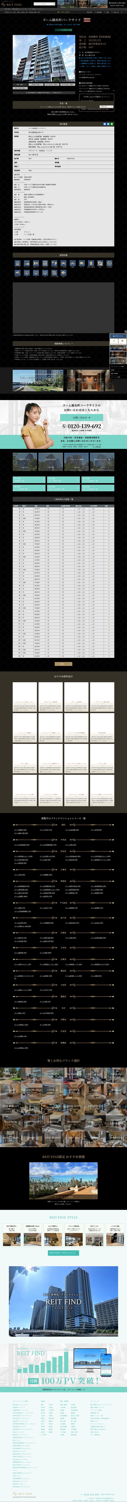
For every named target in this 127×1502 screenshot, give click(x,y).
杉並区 (51, 1426)
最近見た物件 (114, 342)
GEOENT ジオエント (19, 1484)
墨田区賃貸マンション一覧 (19, 9)
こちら (58, 114)
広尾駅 (62, 1413)
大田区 (43, 1421)
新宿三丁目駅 (75, 1415)
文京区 (43, 1415)
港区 (42, 1405)
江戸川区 (43, 1435)
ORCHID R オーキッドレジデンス (23, 1429)
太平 (38, 132)
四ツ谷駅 (73, 1421)
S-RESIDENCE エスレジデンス (22, 1448)
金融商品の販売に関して (98, 1426)
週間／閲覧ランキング (97, 1407)
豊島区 (51, 1421)
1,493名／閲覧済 (65, 12)
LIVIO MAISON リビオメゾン (21, 1478)
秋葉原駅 (73, 1435)
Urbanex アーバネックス (20, 1421)
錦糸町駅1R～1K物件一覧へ (55, 479)
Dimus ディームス (18, 1432)
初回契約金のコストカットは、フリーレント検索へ (62, 1389)
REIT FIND (7, 9)
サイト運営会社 (97, 446)
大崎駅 (73, 1426)
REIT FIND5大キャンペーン (63, 1252)
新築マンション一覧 (96, 1415)
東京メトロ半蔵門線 (35, 136)
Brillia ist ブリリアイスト (20, 1435)
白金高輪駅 (63, 1415)
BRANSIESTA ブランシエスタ (22, 1462)
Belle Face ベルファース (20, 1481)
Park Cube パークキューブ (21, 1418)
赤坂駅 (62, 1410)
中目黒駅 (73, 1429)
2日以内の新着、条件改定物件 (99, 1418)
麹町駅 (73, 1424)
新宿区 (43, 1410)
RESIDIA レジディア (19, 1407)
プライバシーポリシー (97, 1424)
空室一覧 (116, 12)
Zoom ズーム (17, 1476)
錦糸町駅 (46, 136)
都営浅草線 (32, 147)
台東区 (51, 1415)
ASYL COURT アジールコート (22, 1465)
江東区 (51, 1407)
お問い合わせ (80, 417)
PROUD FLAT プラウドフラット (22, 1415)
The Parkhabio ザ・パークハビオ (23, 1413)
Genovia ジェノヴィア (19, 1451)
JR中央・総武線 (34, 139)
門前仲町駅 (74, 1410)
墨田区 (35, 132)
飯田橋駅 (73, 1418)
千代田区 (51, 1410)
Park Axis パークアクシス (20, 1405)
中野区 (43, 1426)
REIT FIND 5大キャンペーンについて (101, 1405)
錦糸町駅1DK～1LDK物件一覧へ (57, 488)
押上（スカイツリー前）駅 (52, 144)
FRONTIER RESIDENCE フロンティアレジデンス (25, 1469)
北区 (42, 1424)
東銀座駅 (63, 1429)
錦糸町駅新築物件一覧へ (19, 479)
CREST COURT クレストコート (22, 1456)
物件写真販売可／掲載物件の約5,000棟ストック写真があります (45, 92)
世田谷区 (51, 1418)
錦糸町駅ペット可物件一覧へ (21, 488)
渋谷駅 (73, 1405)
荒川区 (51, 1424)
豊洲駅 (73, 1413)
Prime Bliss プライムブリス (21, 1487)
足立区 (43, 1432)
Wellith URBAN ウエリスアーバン (23, 1473)
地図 (107, 12)
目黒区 (51, 1413)
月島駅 (62, 1435)
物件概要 (99, 12)
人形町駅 (63, 1424)
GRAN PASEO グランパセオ (21, 1446)
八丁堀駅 (63, 1432)
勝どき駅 (63, 1421)
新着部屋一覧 (94, 1413)
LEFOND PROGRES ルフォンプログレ (24, 1424)
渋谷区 (43, 1407)
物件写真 (89, 12)
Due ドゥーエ (17, 1440)
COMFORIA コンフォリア (20, 1410)
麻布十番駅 (63, 1405)
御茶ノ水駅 (74, 1432)
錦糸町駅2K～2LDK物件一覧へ (91, 479)
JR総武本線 (32, 142)
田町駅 (62, 1418)
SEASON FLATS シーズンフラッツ (23, 1437)
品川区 (43, 1413)
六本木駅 (63, 1407)
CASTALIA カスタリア (19, 1426)
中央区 (51, 1405)
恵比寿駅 (73, 1407)
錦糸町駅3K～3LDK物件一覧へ (91, 488)
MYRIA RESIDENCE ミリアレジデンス (24, 1443)
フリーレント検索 (95, 1410)
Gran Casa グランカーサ (20, 1459)
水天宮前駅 (63, 1426)
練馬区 (51, 1429)
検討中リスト (94, 1421)
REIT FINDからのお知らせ (98, 1429)
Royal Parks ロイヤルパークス (22, 1454)
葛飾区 (51, 1432)
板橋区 (43, 1429)
